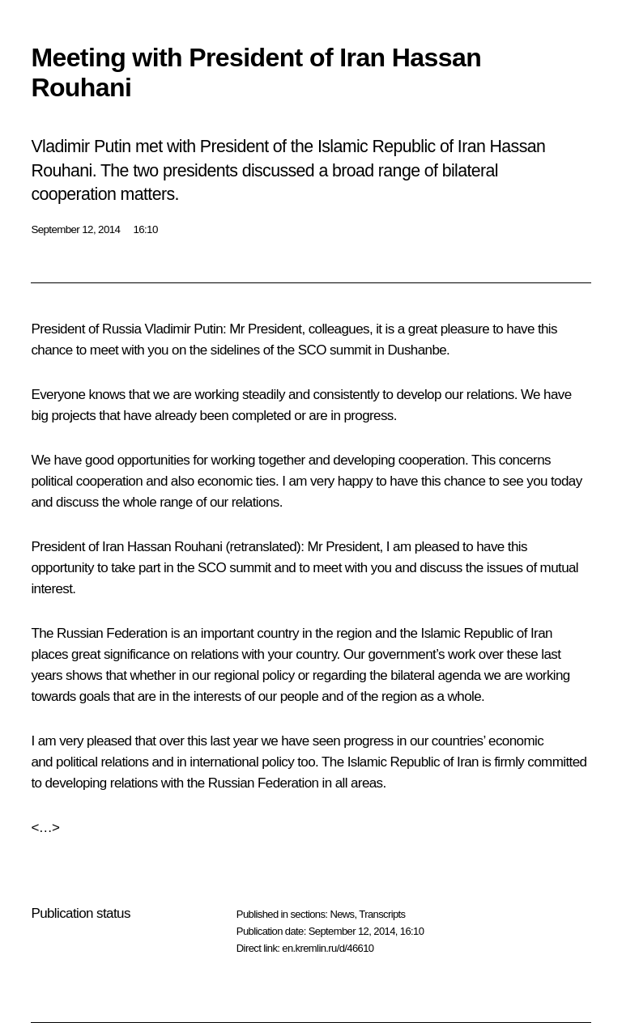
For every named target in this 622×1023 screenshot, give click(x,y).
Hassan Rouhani (174, 546)
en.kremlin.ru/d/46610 (327, 948)
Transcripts (382, 914)
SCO (312, 350)
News (342, 914)
